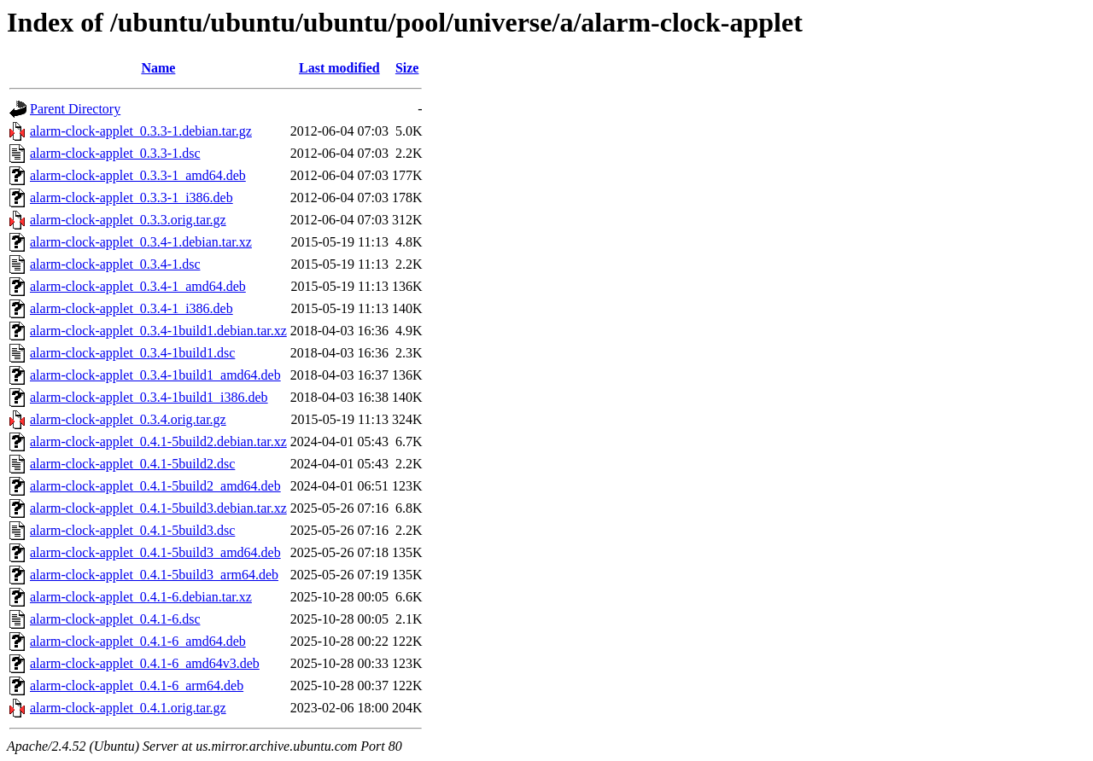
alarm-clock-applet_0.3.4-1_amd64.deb (138, 286)
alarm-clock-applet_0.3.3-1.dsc (115, 153)
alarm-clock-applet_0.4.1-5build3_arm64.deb (154, 574)
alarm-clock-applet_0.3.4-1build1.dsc (132, 353)
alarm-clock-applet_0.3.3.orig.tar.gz (128, 219)
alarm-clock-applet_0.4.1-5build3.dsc (132, 530)
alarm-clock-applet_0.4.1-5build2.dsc (132, 463)
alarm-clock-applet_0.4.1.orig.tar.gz (128, 707)
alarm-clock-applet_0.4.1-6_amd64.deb (138, 641)
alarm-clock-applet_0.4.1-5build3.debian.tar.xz (158, 508)
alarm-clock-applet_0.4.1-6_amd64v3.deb (145, 663)
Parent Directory (75, 109)
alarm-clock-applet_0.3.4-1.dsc (115, 264)
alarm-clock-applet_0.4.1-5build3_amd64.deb (155, 552)
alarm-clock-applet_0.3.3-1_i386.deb (131, 197)
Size (407, 68)
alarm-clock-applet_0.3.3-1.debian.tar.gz (141, 131)
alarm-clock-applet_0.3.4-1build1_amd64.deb (155, 375)
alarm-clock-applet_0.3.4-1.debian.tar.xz (141, 242)
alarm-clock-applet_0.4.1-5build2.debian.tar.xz (158, 441)
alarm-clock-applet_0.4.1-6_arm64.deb (136, 685)
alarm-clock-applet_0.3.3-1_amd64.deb (138, 175)
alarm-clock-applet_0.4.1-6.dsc (115, 619)
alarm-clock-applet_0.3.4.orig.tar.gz (128, 419)
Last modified (339, 68)
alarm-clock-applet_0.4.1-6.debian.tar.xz (141, 597)
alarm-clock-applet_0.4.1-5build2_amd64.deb (155, 486)
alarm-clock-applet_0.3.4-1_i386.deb (131, 308)
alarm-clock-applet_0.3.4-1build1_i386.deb (149, 397)
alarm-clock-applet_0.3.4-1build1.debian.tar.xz (158, 330)
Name (158, 68)
